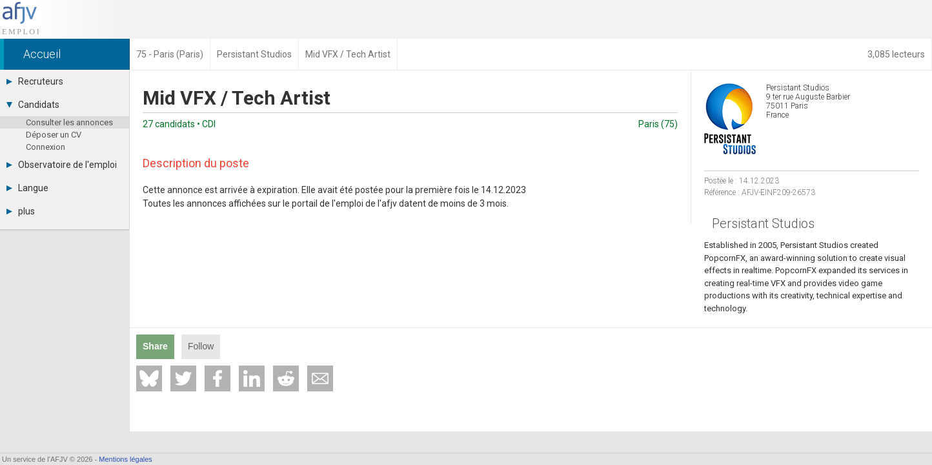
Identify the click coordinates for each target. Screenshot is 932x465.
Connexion (45, 147)
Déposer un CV (53, 135)
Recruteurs (34, 81)
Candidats (32, 104)
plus (20, 211)
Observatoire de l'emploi (61, 165)
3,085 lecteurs (896, 54)
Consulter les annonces (69, 122)
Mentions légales (125, 459)
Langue (27, 188)
